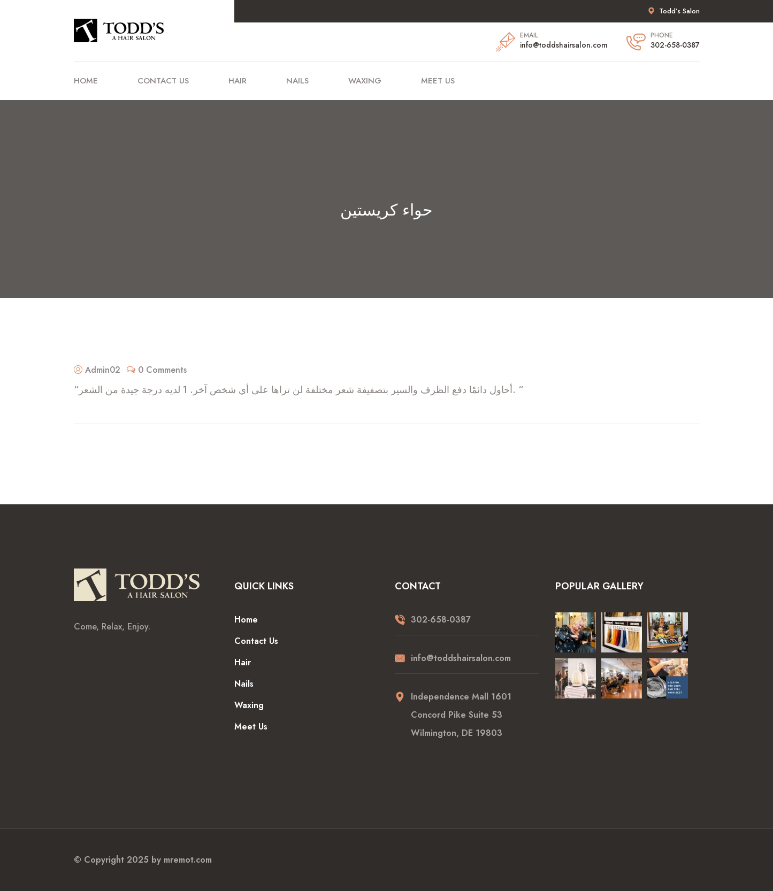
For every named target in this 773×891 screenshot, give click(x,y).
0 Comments (162, 370)
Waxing (364, 81)
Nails (297, 81)
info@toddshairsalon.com (564, 45)
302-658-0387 (675, 45)
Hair (237, 81)
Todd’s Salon (679, 11)
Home (86, 81)
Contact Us (163, 81)
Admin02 (102, 370)
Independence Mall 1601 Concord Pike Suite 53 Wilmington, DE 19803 (461, 714)
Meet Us (438, 81)
